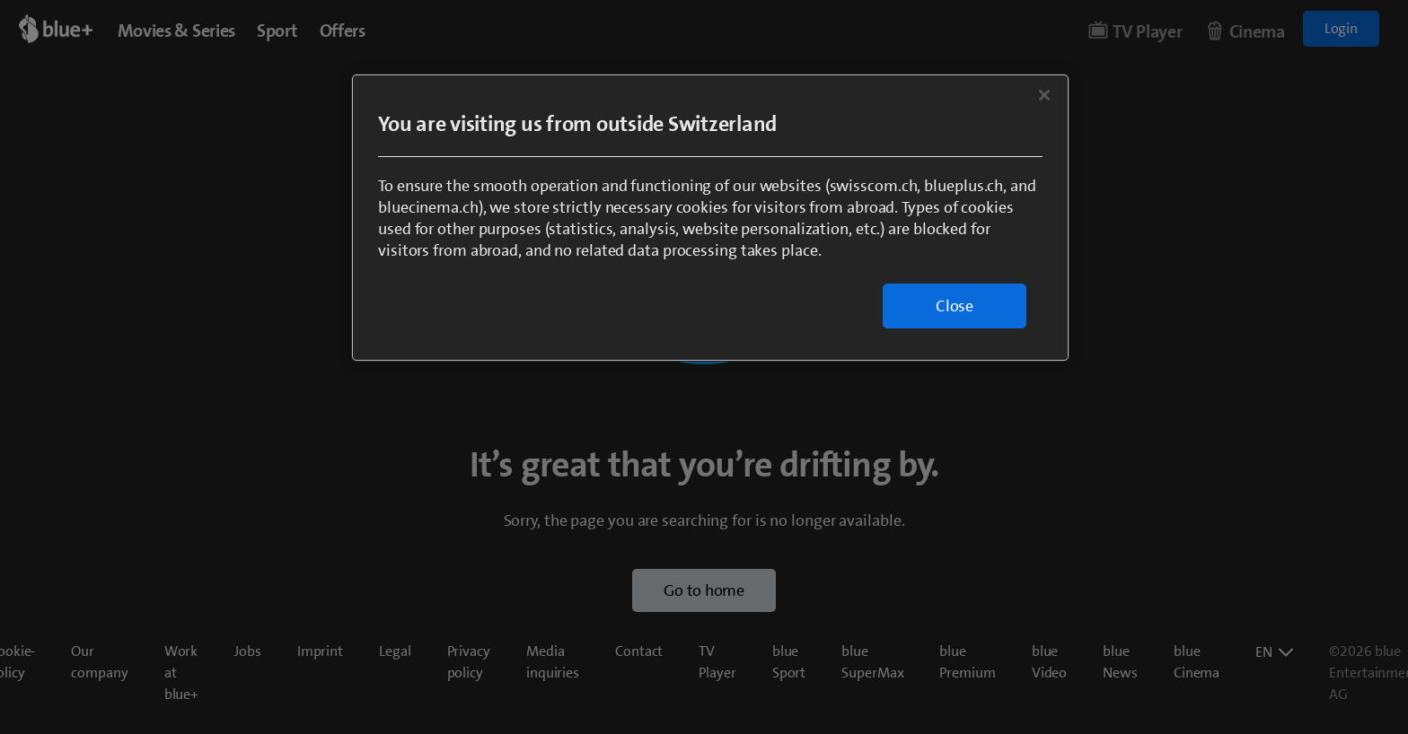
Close (954, 306)
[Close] (1044, 95)
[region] (710, 218)
